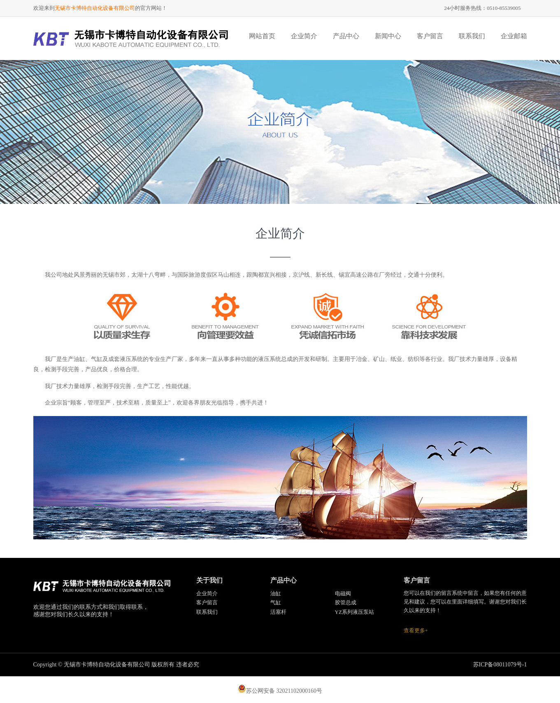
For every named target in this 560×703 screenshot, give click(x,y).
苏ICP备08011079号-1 (500, 664)
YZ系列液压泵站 (354, 612)
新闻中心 (388, 35)
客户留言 (430, 35)
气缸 (275, 602)
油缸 (275, 593)
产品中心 (346, 35)
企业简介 (304, 35)
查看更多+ (416, 630)
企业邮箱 (514, 35)
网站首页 (262, 35)
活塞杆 (278, 612)
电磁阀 (343, 593)
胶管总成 (345, 602)
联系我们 (472, 35)
